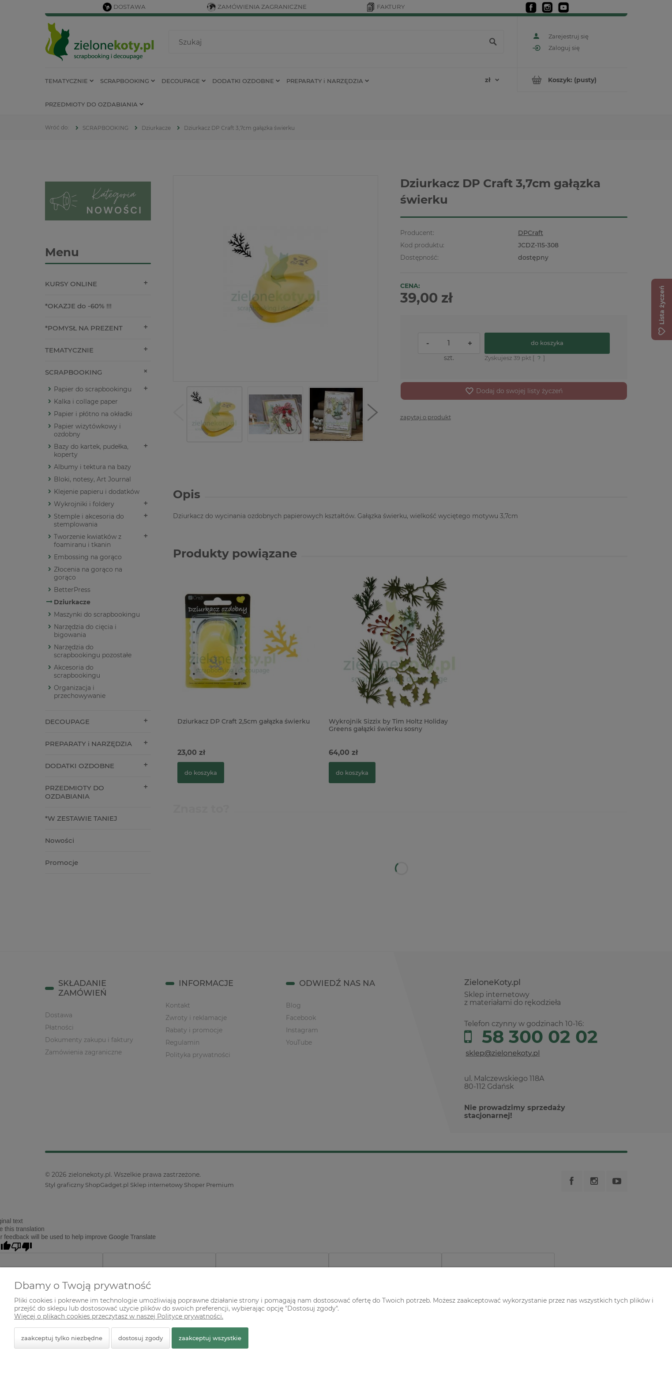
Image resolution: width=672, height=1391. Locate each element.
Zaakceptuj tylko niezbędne (61, 1338)
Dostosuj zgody (140, 1338)
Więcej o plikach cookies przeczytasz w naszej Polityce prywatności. (118, 1316)
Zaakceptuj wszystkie (210, 1338)
